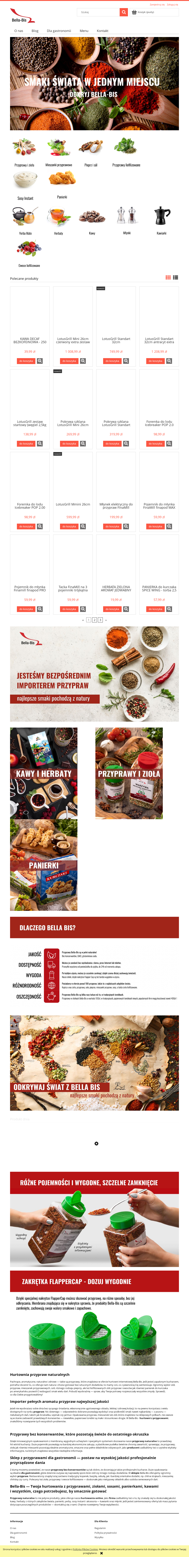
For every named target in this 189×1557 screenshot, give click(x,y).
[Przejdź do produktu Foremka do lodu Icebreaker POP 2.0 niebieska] (159, 394)
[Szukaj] (124, 12)
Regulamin (100, 1528)
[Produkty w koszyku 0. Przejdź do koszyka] (143, 12)
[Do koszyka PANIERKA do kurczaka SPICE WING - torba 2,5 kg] (155, 609)
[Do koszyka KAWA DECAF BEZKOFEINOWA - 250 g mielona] (26, 361)
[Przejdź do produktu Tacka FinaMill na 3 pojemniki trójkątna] (73, 559)
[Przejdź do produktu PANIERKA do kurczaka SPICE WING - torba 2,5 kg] (159, 559)
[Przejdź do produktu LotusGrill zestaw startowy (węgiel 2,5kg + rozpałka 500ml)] (30, 394)
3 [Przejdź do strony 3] (100, 620)
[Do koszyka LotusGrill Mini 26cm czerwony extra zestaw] (69, 361)
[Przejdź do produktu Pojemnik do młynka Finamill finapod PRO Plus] (30, 559)
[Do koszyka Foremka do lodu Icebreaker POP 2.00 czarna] (26, 527)
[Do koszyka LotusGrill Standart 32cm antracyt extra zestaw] (155, 361)
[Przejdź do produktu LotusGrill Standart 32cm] (116, 311)
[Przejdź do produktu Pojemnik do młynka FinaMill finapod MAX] (159, 476)
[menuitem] (18, 31)
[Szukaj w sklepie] (99, 12)
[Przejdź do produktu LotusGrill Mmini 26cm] (73, 476)
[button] (40, 361)
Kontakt (14, 1541)
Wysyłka (98, 1537)
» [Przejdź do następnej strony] (106, 620)
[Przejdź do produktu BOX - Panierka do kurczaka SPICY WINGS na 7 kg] (94, 1160)
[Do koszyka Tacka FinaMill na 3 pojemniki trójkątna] (69, 609)
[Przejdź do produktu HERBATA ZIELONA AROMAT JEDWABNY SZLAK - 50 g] (116, 559)
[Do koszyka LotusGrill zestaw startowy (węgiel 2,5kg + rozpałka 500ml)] (26, 444)
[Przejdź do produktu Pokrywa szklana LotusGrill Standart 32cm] (116, 394)
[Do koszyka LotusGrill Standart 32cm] (112, 361)
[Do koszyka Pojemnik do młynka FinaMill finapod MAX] (155, 527)
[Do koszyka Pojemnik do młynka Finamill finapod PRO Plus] (26, 609)
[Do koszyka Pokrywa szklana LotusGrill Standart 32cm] (112, 444)
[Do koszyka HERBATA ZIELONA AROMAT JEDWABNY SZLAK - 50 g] (112, 609)
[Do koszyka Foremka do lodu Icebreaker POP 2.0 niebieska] (155, 444)
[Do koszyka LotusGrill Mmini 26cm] (69, 527)
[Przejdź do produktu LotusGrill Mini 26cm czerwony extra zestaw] (73, 311)
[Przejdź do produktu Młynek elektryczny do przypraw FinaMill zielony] (116, 476)
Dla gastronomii (18, 1532)
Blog (12, 1537)
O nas (13, 1528)
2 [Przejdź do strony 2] (94, 620)
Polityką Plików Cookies (85, 1549)
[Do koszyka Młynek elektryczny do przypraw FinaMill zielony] (112, 527)
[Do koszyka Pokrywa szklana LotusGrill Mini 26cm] (69, 444)
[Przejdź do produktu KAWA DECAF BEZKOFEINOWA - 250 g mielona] (30, 311)
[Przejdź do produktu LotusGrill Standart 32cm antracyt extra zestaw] (159, 311)
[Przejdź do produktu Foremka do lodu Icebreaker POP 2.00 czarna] (30, 476)
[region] (94, 83)
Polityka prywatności (105, 1532)
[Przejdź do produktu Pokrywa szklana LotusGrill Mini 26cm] (73, 394)
